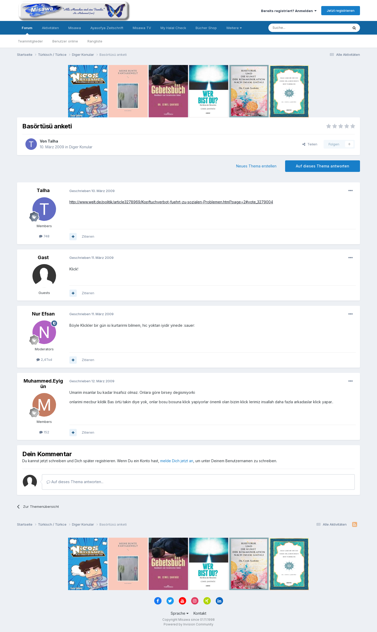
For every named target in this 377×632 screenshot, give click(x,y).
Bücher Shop (206, 28)
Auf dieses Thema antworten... (75, 482)
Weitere (234, 28)
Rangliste (94, 41)
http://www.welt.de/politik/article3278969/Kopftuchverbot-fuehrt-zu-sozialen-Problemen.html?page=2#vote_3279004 (171, 202)
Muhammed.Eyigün (43, 383)
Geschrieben (92, 191)
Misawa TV (142, 28)
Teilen (309, 144)
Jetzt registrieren (340, 10)
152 (44, 432)
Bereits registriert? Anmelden (289, 11)
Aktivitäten (50, 28)
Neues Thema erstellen (256, 166)
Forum (27, 30)
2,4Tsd (44, 359)
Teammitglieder (30, 41)
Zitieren (88, 236)
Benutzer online (65, 41)
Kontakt (199, 613)
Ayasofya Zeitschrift (106, 28)
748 (44, 236)
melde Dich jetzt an (176, 461)
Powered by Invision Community (188, 624)
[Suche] (291, 28)
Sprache (179, 613)
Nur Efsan (43, 314)
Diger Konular (80, 147)
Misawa (74, 28)
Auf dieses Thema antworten (322, 166)
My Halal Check (173, 28)
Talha (53, 141)
